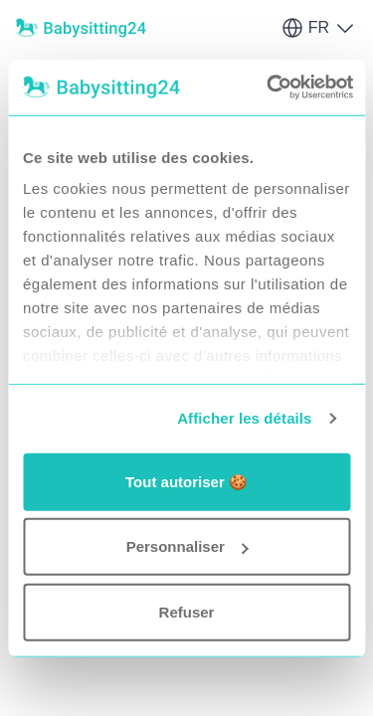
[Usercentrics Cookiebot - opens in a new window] (269, 87)
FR (318, 28)
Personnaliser (187, 546)
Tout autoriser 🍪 (186, 480)
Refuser (187, 611)
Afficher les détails (244, 418)
